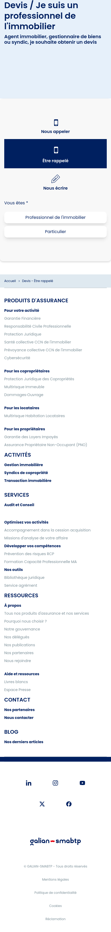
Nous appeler (55, 132)
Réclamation (55, 919)
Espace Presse (17, 690)
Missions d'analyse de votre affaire (36, 538)
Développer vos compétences (32, 546)
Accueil (10, 281)
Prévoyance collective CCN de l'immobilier (43, 350)
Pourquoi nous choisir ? (25, 621)
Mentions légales (55, 879)
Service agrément (20, 585)
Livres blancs (16, 682)
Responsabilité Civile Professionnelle (37, 326)
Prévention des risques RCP (29, 554)
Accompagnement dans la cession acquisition (47, 530)
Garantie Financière (22, 318)
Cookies (55, 906)
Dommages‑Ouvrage (23, 395)
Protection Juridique (22, 334)
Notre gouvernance (22, 629)
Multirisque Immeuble (24, 387)
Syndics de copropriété (26, 473)
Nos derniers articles (23, 742)
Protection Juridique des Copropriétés (39, 379)
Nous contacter (18, 717)
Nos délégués (16, 637)
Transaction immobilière (27, 480)
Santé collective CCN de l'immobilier (37, 342)
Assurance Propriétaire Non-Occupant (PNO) (45, 445)
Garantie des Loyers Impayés (31, 437)
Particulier (55, 232)
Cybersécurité (17, 358)
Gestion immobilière (23, 465)
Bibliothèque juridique (24, 577)
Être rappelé (55, 161)
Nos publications (19, 645)
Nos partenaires (19, 653)
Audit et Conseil (19, 505)
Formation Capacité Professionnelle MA (40, 562)
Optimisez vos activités (26, 522)
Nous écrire (55, 188)
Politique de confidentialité (55, 892)
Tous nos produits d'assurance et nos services (46, 613)
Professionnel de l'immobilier (55, 217)
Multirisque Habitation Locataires (34, 416)
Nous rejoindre (17, 661)
